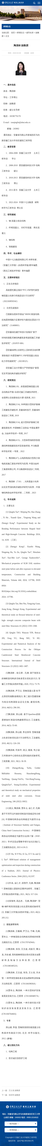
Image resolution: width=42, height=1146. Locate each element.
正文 (7, 36)
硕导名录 (29, 33)
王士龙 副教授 (14, 1090)
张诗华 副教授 (14, 1095)
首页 (13, 33)
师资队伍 (20, 33)
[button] (34, 2)
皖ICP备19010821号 (25, 1141)
